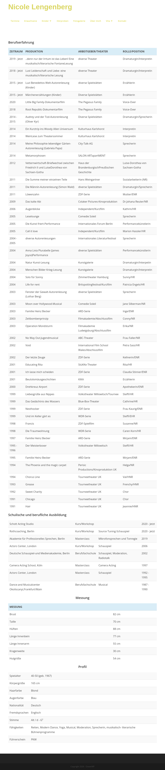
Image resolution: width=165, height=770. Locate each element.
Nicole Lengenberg (40, 7)
